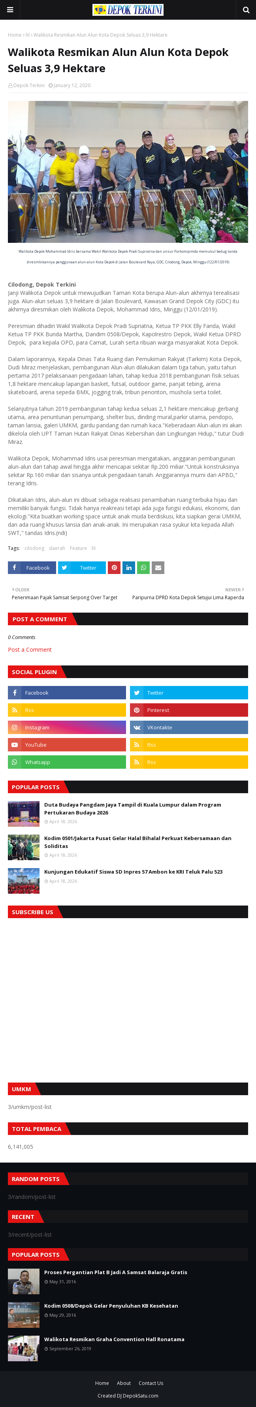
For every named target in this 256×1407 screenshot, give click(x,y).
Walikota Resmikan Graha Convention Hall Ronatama (114, 1339)
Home (15, 35)
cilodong (34, 548)
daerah (57, 548)
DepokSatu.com (140, 1395)
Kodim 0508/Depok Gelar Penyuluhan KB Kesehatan (111, 1305)
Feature (78, 548)
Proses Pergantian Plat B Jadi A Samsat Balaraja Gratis (115, 1272)
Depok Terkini (29, 85)
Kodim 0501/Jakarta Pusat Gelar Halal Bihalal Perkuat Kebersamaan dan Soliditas (138, 842)
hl (28, 35)
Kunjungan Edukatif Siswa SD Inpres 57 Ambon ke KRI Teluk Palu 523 (133, 871)
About (124, 1383)
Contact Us (151, 1383)
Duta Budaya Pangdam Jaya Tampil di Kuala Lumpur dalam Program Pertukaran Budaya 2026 (132, 808)
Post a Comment (30, 649)
